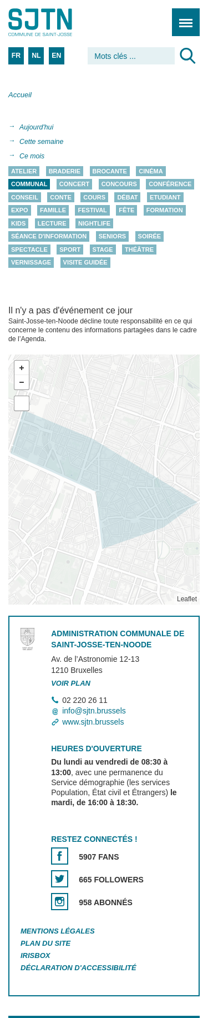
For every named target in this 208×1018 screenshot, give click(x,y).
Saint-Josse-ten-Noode (56, 22)
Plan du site (45, 943)
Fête (126, 210)
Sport (69, 249)
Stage (103, 249)
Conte (61, 197)
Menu (182, 16)
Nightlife (94, 223)
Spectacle (29, 249)
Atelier (24, 171)
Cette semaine (41, 142)
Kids (18, 223)
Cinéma (151, 171)
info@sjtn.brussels (94, 711)
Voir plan (70, 683)
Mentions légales (58, 931)
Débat (127, 197)
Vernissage (31, 263)
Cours (94, 197)
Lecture (52, 223)
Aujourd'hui (36, 127)
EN (56, 55)
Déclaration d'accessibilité (78, 968)
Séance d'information (49, 236)
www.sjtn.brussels (93, 721)
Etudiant (165, 197)
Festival (92, 210)
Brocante (110, 171)
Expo (19, 210)
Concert (74, 184)
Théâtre (139, 249)
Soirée (149, 236)
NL (36, 55)
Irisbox (35, 955)
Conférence (170, 184)
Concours (119, 184)
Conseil (24, 197)
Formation (164, 210)
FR (16, 55)
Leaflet (187, 599)
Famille (53, 210)
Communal (29, 184)
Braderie (64, 171)
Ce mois (31, 156)
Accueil (20, 95)
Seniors (112, 236)
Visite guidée (85, 263)
